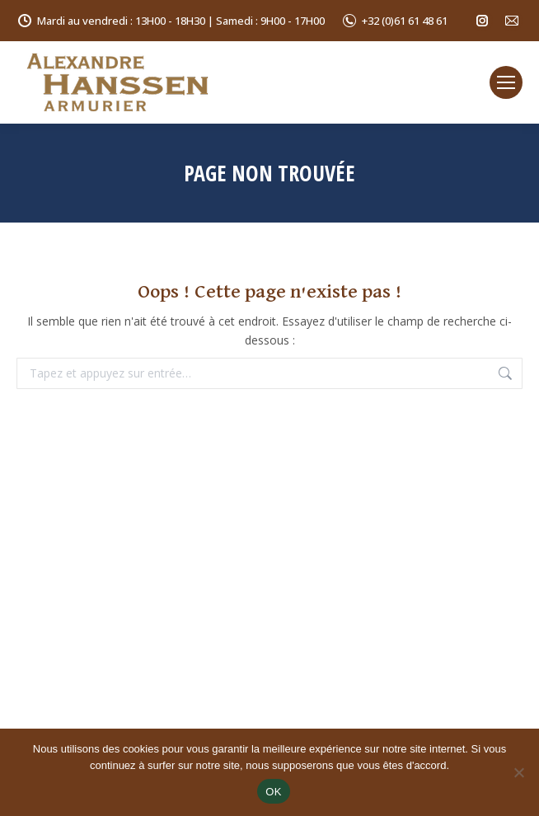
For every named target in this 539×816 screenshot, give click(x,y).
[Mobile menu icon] (506, 82)
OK (273, 792)
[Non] (518, 772)
